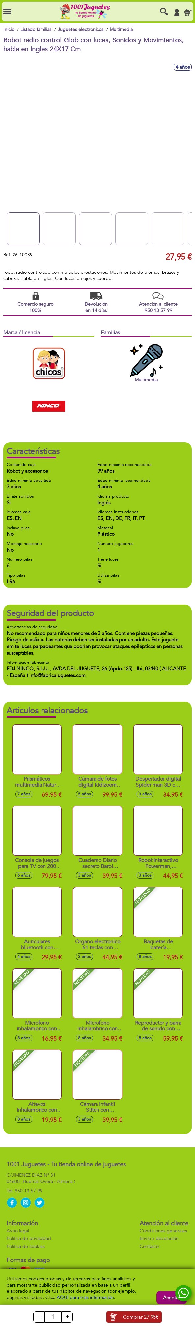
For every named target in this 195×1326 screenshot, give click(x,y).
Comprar (140, 1317)
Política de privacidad (29, 1238)
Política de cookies (26, 1246)
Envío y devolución (159, 1238)
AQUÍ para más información (85, 1297)
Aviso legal (18, 1231)
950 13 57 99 (28, 1191)
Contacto (149, 1246)
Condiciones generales (163, 1231)
